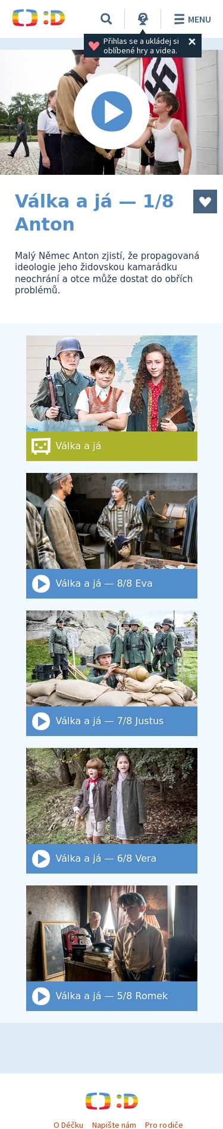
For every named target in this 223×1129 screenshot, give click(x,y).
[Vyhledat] (106, 19)
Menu (190, 19)
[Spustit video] (111, 112)
